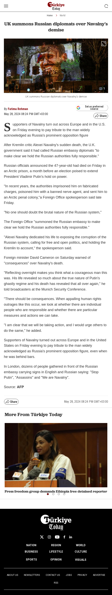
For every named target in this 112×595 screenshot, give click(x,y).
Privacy (82, 575)
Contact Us (53, 575)
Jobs (69, 575)
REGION (56, 545)
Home (49, 15)
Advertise (99, 575)
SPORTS (31, 560)
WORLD (81, 545)
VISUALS (80, 559)
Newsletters (32, 575)
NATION (31, 545)
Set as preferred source (89, 107)
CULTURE (81, 552)
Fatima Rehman (18, 109)
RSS (56, 583)
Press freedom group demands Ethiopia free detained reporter (56, 491)
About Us (12, 575)
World (62, 15)
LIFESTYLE (56, 552)
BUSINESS (31, 552)
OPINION (56, 560)
